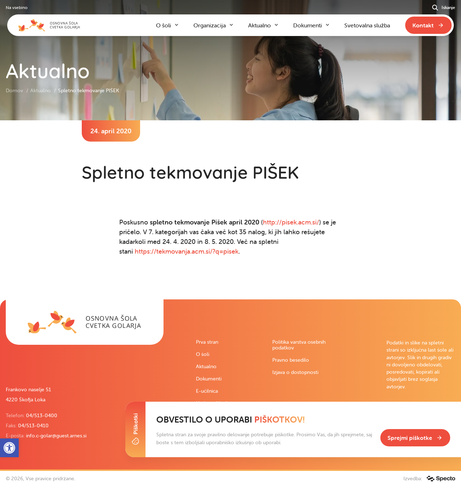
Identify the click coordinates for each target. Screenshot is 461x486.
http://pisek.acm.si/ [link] (291, 222)
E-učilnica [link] (207, 391)
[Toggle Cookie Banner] (135, 429)
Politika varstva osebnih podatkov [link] (299, 345)
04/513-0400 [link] (41, 415)
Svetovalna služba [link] (367, 25)
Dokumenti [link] (208, 378)
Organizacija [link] (209, 25)
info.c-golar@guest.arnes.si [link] (56, 435)
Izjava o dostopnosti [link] (295, 372)
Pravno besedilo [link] (290, 360)
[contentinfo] (230, 209)
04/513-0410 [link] (33, 425)
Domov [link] (15, 90)
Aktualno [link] (41, 90)
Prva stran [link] (207, 342)
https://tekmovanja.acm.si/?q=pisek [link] (186, 251)
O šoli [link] (202, 354)
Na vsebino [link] (16, 7)
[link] (85, 322)
